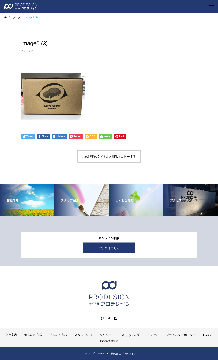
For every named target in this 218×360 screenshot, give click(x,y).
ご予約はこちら (109, 248)
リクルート (107, 335)
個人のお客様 (33, 335)
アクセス (153, 335)
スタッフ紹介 (83, 335)
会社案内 (11, 335)
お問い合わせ (109, 341)
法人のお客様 (58, 335)
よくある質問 (131, 335)
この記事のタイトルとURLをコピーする (109, 156)
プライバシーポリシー (181, 335)
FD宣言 (208, 335)
